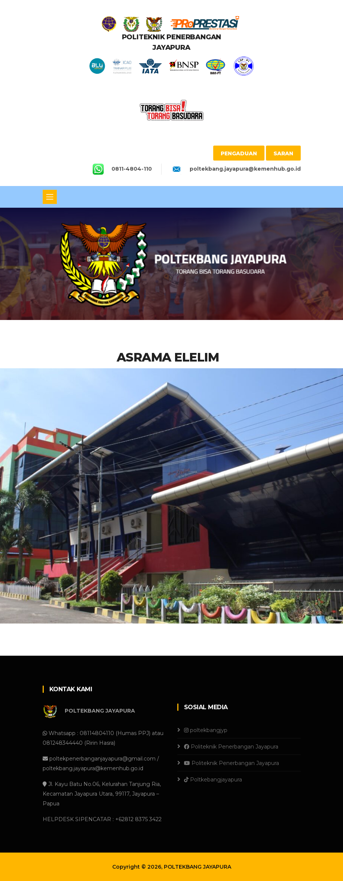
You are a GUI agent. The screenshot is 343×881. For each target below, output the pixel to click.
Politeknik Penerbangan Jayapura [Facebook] (231, 746)
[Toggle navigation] (50, 197)
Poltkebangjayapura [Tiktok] (213, 779)
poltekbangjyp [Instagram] (205, 730)
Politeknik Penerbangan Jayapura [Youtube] (231, 763)
